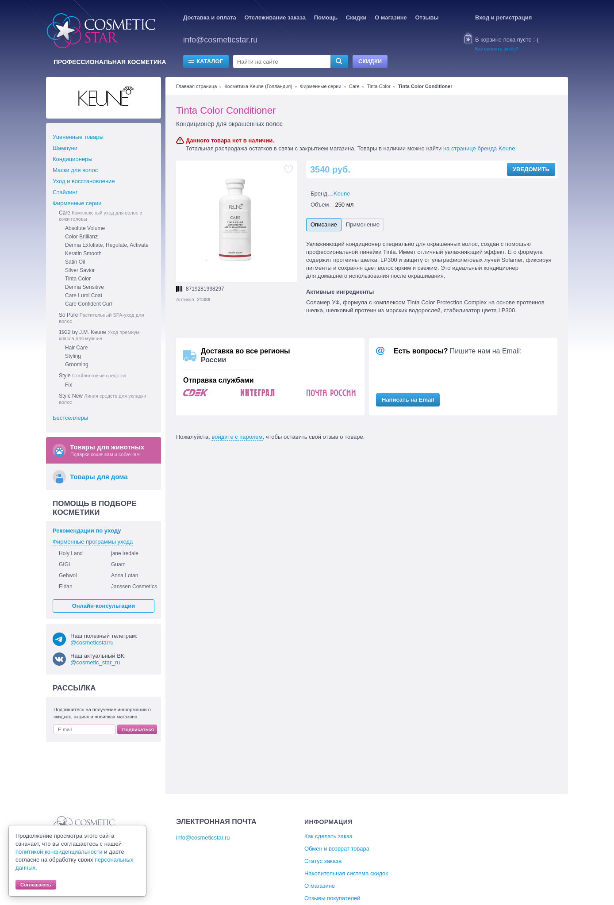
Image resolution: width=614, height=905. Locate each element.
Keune (342, 193)
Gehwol (68, 575)
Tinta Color (378, 86)
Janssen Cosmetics (134, 586)
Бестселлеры (70, 417)
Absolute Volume (85, 228)
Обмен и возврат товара (336, 848)
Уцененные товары (78, 137)
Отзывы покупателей (332, 898)
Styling (73, 356)
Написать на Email (408, 399)
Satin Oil (75, 262)
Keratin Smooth (83, 253)
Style (93, 375)
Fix (68, 385)
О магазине (391, 17)
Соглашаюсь (35, 884)
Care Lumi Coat (83, 295)
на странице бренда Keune (479, 148)
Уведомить (531, 169)
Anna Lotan (124, 575)
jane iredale (124, 553)
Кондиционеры (72, 159)
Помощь (326, 17)
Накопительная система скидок (346, 873)
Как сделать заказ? (496, 48)
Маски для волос (75, 170)
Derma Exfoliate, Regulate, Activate (107, 245)
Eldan (66, 586)
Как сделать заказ (328, 836)
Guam (118, 564)
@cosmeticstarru (92, 642)
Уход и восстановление (84, 181)
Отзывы (426, 17)
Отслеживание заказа (275, 17)
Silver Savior (80, 270)
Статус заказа (323, 861)
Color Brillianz (81, 237)
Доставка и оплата (209, 17)
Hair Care (76, 348)
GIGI (64, 564)
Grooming (76, 364)
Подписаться (138, 729)
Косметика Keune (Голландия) (258, 86)
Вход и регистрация (503, 17)
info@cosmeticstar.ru (220, 39)
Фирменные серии (321, 86)
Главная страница (196, 86)
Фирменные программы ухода (93, 541)
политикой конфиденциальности (59, 851)
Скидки (356, 17)
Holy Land (71, 553)
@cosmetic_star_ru (95, 662)
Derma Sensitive (84, 287)
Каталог (209, 61)
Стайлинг (65, 192)
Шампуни (65, 148)
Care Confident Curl (88, 304)
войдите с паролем (236, 436)
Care (354, 86)
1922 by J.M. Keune (100, 335)
